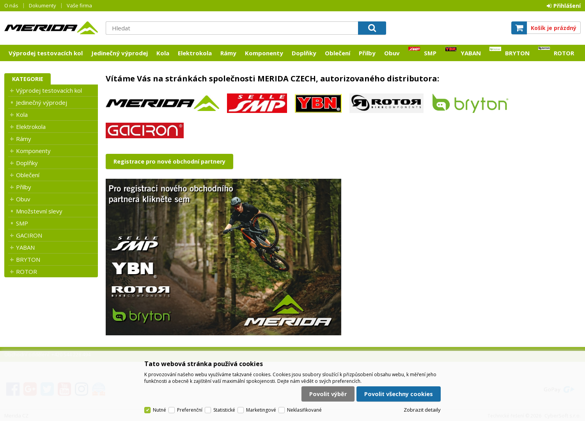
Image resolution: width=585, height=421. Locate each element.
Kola (162, 53)
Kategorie (27, 79)
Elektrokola (195, 53)
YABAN (471, 53)
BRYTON (517, 53)
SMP (430, 53)
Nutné (159, 410)
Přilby (367, 53)
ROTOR (564, 53)
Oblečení (337, 53)
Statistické (224, 410)
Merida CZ (51, 27)
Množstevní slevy (39, 211)
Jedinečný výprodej (119, 53)
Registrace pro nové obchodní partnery (169, 161)
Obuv (392, 53)
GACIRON (29, 235)
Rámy (228, 53)
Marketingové (261, 410)
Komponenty (264, 53)
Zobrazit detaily (422, 409)
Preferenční (189, 410)
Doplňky (304, 53)
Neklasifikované (304, 410)
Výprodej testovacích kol (46, 53)
